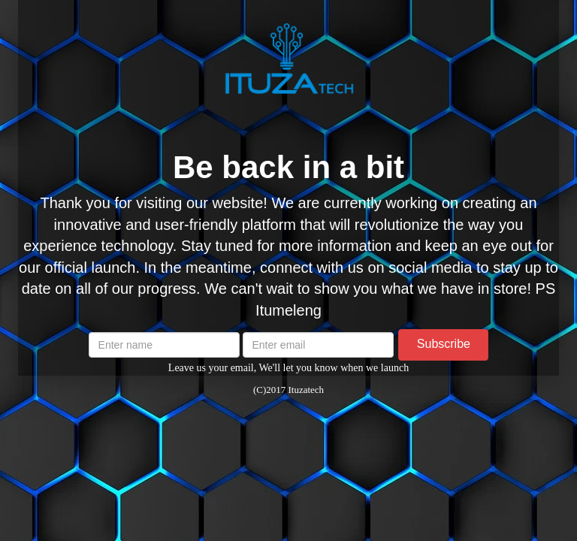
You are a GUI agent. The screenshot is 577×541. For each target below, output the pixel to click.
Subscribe (443, 343)
